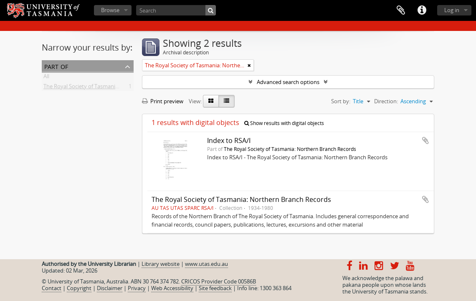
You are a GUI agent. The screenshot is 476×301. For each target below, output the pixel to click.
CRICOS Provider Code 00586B (218, 281)
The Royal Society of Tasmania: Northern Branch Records (113, 88)
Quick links (421, 10)
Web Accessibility (172, 288)
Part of (56, 65)
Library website (161, 264)
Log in (451, 10)
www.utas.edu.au (206, 264)
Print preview (162, 101)
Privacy (137, 288)
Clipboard (400, 10)
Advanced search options (288, 82)
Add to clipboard (425, 140)
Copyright (79, 288)
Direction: (386, 101)
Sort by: (340, 101)
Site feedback (215, 288)
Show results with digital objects (284, 123)
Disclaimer (109, 288)
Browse (110, 10)
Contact (51, 288)
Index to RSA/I (229, 140)
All (46, 78)
